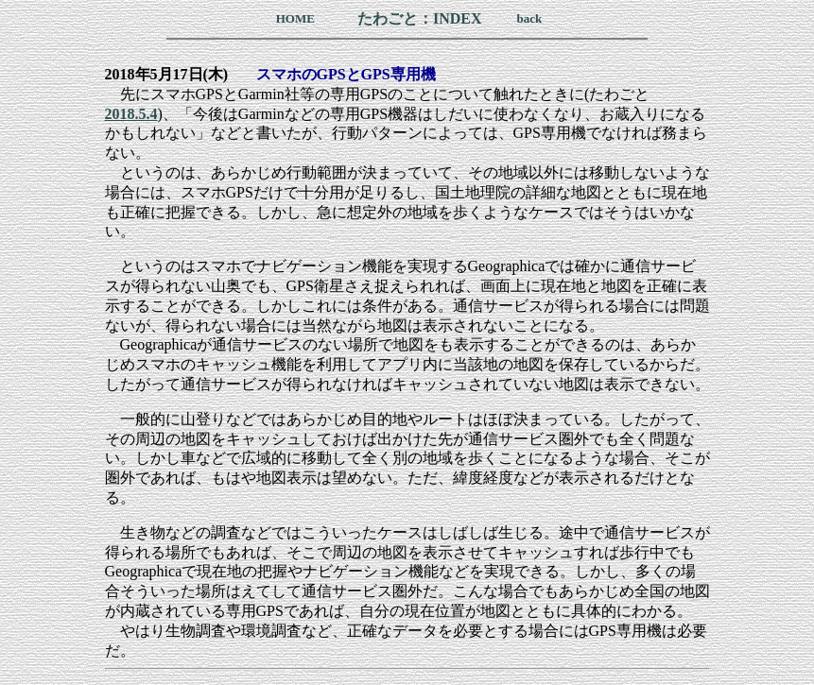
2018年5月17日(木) (167, 74)
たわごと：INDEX (419, 18)
